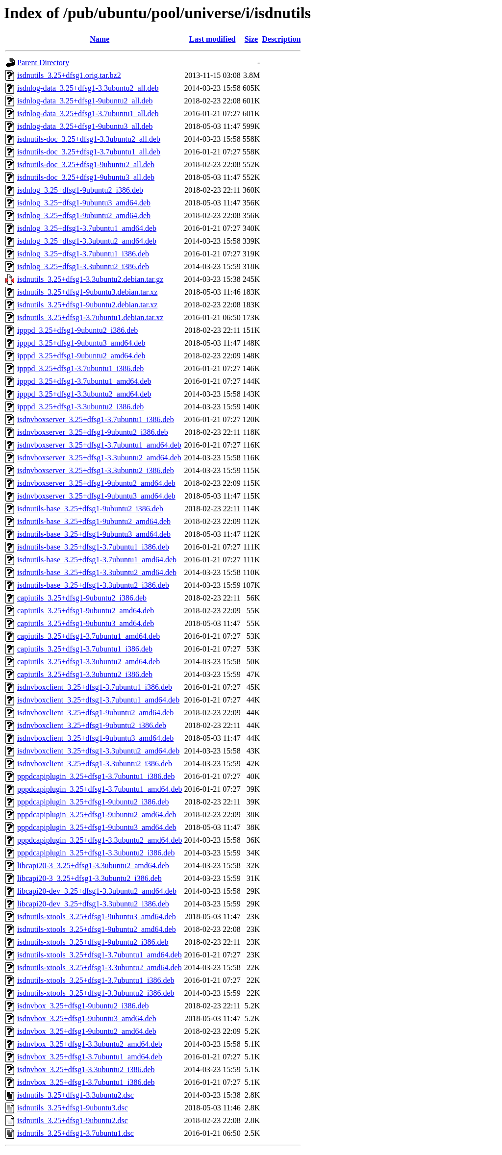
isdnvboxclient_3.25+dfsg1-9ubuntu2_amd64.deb (95, 712)
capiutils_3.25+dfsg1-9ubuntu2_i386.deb (82, 598)
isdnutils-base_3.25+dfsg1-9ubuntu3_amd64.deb (94, 534)
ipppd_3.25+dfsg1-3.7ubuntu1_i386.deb (80, 368)
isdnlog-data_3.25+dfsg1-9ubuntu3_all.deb (85, 126)
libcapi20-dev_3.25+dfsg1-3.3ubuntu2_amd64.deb (96, 891)
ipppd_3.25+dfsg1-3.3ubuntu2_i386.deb (80, 406)
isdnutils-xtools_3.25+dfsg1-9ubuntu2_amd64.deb (96, 929)
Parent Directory (43, 62)
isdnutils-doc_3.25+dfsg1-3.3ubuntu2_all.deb (88, 139)
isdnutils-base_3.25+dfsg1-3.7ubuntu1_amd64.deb (96, 559)
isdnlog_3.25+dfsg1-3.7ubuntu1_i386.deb (83, 254)
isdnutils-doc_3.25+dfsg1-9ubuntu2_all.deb (85, 164)
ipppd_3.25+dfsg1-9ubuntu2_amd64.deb (81, 356)
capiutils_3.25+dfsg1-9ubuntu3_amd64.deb (85, 623)
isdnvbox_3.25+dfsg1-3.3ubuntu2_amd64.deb (89, 1044)
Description (281, 39)
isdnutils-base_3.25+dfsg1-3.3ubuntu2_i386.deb (93, 585)
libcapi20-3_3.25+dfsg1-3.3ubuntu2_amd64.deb (93, 865)
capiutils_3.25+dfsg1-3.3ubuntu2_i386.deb (84, 674)
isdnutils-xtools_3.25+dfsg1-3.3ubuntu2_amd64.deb (99, 967)
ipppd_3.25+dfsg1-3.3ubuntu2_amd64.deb (84, 394)
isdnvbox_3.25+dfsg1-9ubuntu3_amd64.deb (86, 1018)
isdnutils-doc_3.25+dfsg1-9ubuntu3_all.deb (85, 177)
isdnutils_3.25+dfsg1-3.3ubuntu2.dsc (75, 1095)
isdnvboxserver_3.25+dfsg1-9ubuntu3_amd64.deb (96, 496)
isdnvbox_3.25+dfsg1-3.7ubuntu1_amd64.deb (89, 1057)
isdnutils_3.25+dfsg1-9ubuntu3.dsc (72, 1108)
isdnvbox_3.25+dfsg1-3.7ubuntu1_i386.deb (86, 1082)
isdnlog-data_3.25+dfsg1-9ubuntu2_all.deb (85, 101)
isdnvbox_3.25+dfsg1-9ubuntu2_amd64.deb (86, 1031)
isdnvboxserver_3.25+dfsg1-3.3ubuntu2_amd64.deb (99, 457)
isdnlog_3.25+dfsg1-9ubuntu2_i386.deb (80, 190)
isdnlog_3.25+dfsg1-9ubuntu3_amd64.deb (84, 203)
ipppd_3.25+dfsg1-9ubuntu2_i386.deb (77, 330)
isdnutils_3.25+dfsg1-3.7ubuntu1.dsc (75, 1133)
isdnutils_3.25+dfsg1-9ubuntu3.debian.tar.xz (87, 292)
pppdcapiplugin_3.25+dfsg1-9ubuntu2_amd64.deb (96, 814)
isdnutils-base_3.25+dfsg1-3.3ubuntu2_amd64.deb (96, 572)
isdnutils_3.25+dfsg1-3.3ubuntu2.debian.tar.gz (90, 279)
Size (251, 39)
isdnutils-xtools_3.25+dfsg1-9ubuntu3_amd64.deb (96, 916)
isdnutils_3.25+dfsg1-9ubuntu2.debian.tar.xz (87, 305)
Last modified (212, 39)
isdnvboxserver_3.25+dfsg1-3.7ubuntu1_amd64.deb (99, 445)
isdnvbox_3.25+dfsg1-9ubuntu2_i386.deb (83, 1006)
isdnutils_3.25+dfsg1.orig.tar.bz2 (69, 75)
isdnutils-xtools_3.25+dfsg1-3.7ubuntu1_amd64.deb (99, 955)
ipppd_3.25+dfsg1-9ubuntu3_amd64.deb (81, 343)
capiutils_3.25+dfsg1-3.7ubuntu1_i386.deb (84, 649)
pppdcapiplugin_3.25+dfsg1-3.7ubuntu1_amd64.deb (99, 789)
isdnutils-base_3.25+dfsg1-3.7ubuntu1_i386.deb (93, 547)
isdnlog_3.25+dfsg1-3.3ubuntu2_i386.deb (83, 266)
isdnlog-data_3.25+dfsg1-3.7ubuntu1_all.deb (88, 113)
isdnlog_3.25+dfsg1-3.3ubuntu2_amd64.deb (86, 241)
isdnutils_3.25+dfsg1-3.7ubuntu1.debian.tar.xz (90, 317)
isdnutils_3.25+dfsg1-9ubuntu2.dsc (72, 1120)
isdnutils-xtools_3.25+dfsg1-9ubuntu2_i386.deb (93, 942)
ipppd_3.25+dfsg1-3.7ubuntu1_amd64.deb (84, 381)
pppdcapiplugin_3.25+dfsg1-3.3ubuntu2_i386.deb (96, 853)
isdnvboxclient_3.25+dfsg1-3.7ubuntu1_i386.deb (94, 687)
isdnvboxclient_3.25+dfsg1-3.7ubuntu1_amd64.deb (98, 700)
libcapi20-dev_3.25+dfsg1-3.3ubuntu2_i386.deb (93, 904)
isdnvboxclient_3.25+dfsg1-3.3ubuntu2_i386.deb (94, 763)
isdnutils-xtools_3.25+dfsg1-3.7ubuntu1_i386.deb (96, 980)
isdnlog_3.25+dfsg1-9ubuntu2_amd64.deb (84, 215)
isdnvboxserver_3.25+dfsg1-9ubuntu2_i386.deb (92, 432)
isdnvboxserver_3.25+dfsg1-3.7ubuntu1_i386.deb (95, 419)
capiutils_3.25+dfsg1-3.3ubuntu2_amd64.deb (88, 661)
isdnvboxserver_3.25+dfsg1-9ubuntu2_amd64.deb (96, 483)
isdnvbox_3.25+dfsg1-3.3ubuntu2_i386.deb (86, 1069)
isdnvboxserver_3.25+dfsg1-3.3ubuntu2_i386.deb (95, 470)
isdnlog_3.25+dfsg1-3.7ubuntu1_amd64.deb (86, 228)
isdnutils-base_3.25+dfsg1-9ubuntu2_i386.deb (90, 508)
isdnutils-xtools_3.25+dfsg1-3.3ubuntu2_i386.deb (96, 993)
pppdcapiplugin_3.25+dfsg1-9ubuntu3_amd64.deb (96, 827)
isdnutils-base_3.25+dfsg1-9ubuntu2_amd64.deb (94, 521)
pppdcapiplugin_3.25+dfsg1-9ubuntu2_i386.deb (93, 802)
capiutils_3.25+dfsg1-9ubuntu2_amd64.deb (85, 610)
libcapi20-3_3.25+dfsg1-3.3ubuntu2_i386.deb (89, 878)
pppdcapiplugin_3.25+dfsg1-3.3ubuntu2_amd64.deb (99, 840)
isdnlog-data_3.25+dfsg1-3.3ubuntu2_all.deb (88, 88)
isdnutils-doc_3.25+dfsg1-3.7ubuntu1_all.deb (88, 152)
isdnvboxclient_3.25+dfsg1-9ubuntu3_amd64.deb (95, 738)
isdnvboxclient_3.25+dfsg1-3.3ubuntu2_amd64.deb (98, 751)
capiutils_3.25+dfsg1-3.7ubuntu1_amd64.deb (88, 636)
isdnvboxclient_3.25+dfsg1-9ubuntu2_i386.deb (91, 725)
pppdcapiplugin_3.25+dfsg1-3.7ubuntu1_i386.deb (96, 776)
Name (99, 39)
